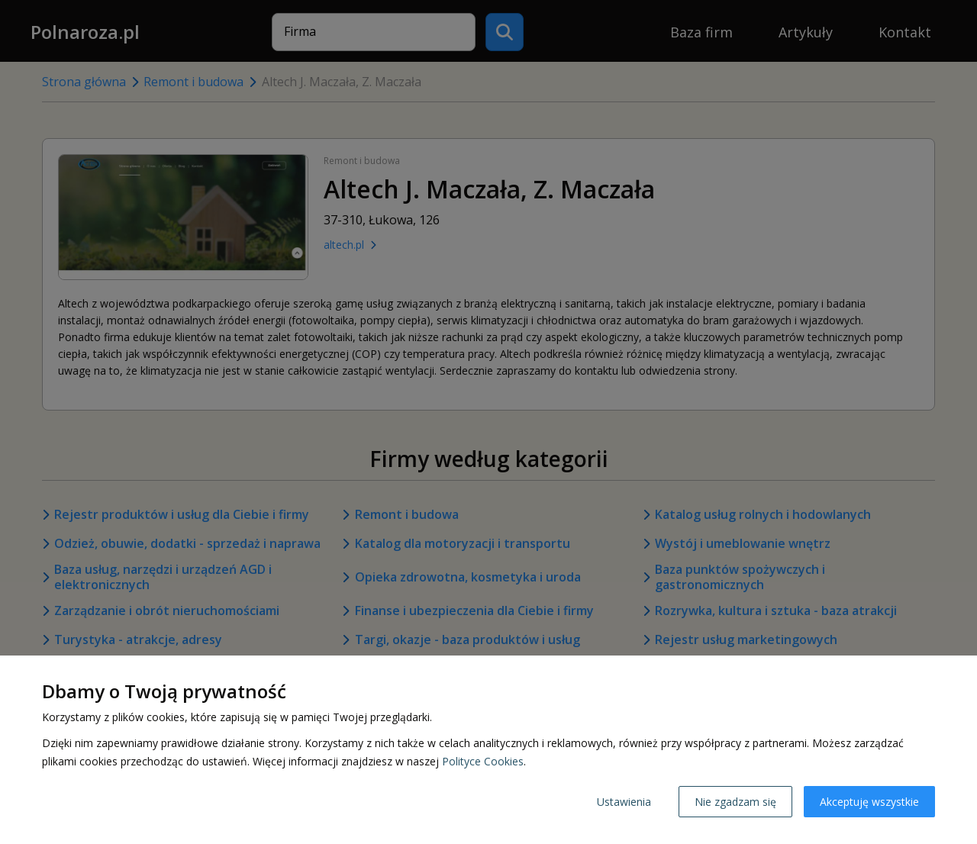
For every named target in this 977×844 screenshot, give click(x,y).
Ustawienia (624, 801)
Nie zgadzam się (735, 801)
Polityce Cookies (483, 761)
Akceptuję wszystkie (869, 801)
